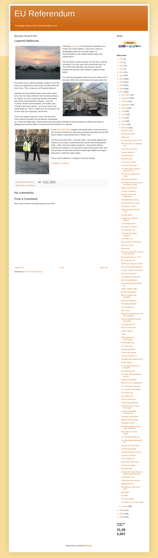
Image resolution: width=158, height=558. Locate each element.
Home (62, 268)
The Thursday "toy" (128, 260)
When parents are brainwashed (127, 338)
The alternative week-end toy (132, 359)
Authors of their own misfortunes (128, 195)
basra (23, 185)
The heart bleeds (127, 499)
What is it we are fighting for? (132, 383)
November (125, 98)
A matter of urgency (128, 191)
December (125, 95)
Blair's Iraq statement (129, 280)
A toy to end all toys (128, 399)
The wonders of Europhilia (131, 389)
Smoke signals (126, 363)
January (124, 506)
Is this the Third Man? (129, 165)
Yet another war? (127, 396)
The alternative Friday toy (130, 386)
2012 (122, 76)
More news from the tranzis (131, 242)
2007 (122, 92)
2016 (122, 62)
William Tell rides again (129, 420)
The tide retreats (127, 156)
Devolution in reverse (129, 227)
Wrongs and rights (128, 134)
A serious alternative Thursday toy (128, 412)
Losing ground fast (128, 324)
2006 (122, 510)
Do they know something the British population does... (131, 473)
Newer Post (19, 268)
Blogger (89, 546)
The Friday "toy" (127, 239)
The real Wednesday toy (130, 437)
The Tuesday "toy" (128, 307)
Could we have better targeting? (129, 234)
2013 (122, 72)
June (123, 115)
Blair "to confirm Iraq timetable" (128, 296)
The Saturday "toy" (128, 230)
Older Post (104, 268)
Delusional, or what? (128, 206)
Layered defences (127, 152)
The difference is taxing (129, 200)
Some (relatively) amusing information (131, 320)
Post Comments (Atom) (33, 272)
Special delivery (127, 331)
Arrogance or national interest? (129, 219)
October (124, 101)
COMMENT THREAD (60, 163)
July (123, 111)
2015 (122, 66)
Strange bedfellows (128, 349)
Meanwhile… (126, 492)
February (125, 128)
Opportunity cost (127, 484)
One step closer (127, 346)
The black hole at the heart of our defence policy (132, 184)
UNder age (125, 137)
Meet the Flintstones (128, 301)
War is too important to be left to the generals (132, 253)
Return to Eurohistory (129, 188)
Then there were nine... (129, 149)
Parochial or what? (128, 423)
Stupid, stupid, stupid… (129, 289)
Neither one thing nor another (132, 264)
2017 (122, 59)
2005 (122, 514)
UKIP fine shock (127, 245)
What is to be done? (128, 328)
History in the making (129, 179)
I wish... (124, 334)
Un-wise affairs (126, 215)
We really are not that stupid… (129, 433)
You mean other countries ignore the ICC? (130, 170)
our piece (74, 46)
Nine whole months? (128, 274)
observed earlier (63, 129)
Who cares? (125, 310)
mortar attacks (30, 185)
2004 (122, 517)
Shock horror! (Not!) (128, 162)
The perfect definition (129, 304)
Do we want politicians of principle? (130, 367)
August (124, 108)
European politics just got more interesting (130, 427)
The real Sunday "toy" (129, 356)
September (125, 105)
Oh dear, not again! (128, 465)
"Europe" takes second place (132, 270)
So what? (124, 496)
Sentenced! (125, 249)
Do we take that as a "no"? (131, 257)
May (123, 118)
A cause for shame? (128, 455)
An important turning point (130, 277)
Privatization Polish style (130, 446)
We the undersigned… (129, 292)
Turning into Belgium (129, 380)
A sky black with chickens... (131, 480)
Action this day (126, 159)
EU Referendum (44, 13)
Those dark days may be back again (130, 407)
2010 (122, 82)
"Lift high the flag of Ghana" (131, 452)
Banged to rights (127, 131)
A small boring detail (128, 449)
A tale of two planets (128, 353)
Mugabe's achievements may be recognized (132, 315)
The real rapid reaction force (131, 140)
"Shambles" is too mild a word (132, 502)
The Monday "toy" (127, 343)
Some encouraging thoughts (131, 267)
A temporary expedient (129, 403)
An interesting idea (128, 224)
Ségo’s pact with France (130, 462)
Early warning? (126, 469)
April (123, 121)
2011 (122, 79)
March (124, 124)
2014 (122, 69)
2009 (122, 85)
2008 (122, 89)
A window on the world (129, 417)
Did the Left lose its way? (130, 203)
